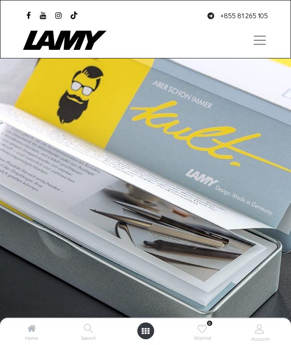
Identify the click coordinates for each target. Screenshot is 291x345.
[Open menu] (145, 331)
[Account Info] (259, 328)
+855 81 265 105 (244, 15)
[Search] (88, 328)
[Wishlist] (202, 328)
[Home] (31, 328)
